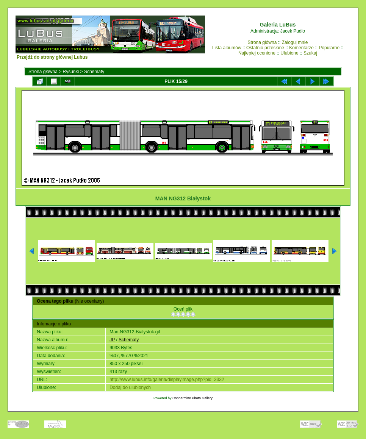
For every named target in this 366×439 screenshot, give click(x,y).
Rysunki (71, 71)
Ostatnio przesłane (265, 47)
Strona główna (262, 42)
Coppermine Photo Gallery (192, 398)
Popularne (329, 47)
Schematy (94, 71)
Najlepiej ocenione (256, 53)
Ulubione (289, 53)
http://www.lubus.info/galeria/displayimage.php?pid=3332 (166, 379)
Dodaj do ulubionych (130, 387)
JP (112, 339)
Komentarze (301, 47)
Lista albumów (226, 47)
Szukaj (310, 53)
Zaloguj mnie (295, 42)
